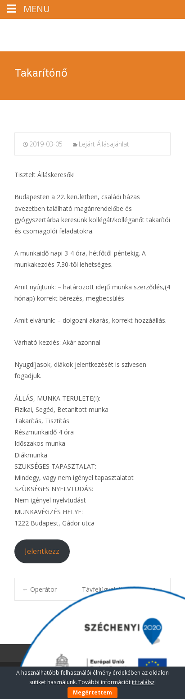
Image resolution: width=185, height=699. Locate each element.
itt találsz (143, 682)
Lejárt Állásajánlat (104, 144)
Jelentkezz (42, 551)
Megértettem (92, 692)
